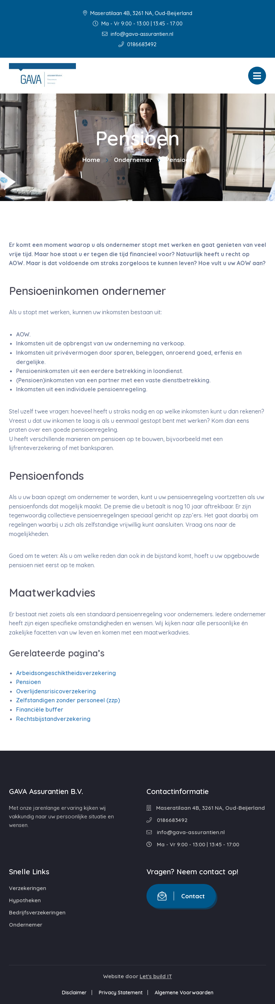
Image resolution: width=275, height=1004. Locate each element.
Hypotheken (25, 900)
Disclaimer (74, 992)
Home (91, 159)
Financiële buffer (39, 709)
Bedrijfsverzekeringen (37, 912)
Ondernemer (133, 159)
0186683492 (137, 44)
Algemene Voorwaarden (184, 992)
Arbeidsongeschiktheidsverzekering (66, 672)
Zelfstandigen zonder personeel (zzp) (68, 700)
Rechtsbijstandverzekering (53, 718)
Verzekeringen (27, 888)
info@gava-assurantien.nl (137, 33)
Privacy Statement (121, 992)
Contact (181, 895)
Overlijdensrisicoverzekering (56, 691)
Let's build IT (156, 976)
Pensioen (28, 681)
